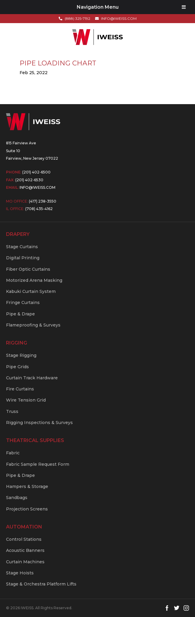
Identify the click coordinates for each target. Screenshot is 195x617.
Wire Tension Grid (26, 400)
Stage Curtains (22, 246)
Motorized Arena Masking (34, 280)
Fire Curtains (20, 389)
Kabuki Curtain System (31, 291)
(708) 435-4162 (39, 208)
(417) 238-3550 (42, 201)
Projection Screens (27, 509)
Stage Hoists (20, 573)
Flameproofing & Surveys (33, 325)
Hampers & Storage (27, 486)
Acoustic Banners (25, 550)
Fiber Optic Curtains (28, 269)
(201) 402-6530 (29, 180)
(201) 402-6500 (36, 172)
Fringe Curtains (23, 302)
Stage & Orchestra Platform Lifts (41, 584)
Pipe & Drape (20, 314)
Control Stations (24, 539)
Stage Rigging (21, 355)
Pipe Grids (17, 366)
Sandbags (16, 497)
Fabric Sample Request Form (37, 464)
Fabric (13, 453)
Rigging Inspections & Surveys (39, 422)
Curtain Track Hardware (32, 378)
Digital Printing (22, 257)
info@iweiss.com (37, 187)
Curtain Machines (25, 561)
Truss (12, 411)
